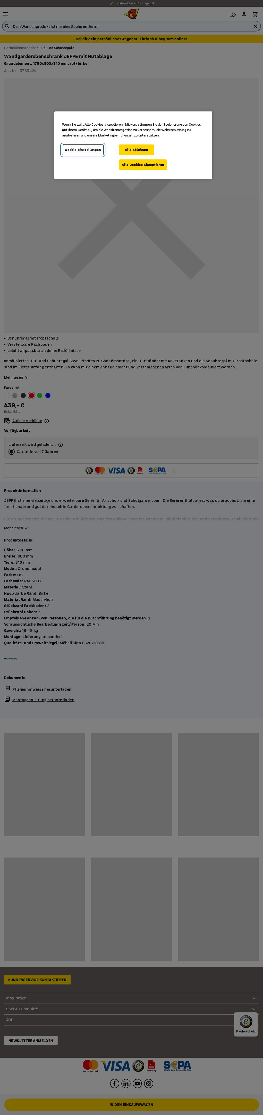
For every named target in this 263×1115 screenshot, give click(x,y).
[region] (133, 145)
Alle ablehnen (136, 150)
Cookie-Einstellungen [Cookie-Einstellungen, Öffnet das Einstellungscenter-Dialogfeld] (83, 150)
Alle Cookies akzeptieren (143, 165)
